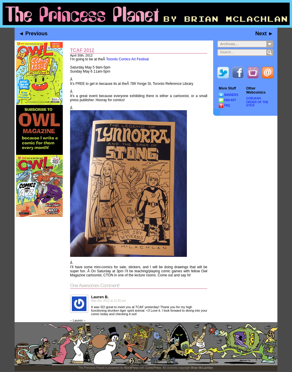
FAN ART (230, 100)
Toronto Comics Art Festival (127, 59)
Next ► (264, 33)
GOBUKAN (253, 98)
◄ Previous (33, 33)
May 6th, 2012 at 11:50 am (108, 300)
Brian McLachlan (202, 367)
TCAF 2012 (82, 50)
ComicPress (153, 367)
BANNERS (231, 94)
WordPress (131, 367)
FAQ (227, 105)
